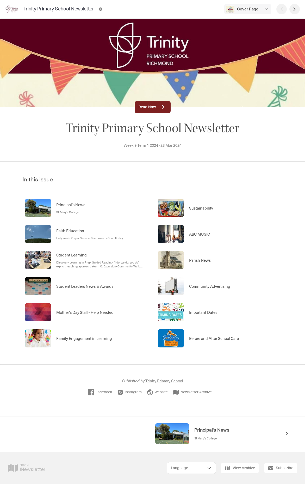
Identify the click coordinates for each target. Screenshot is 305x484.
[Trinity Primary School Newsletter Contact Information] (100, 9)
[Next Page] (294, 9)
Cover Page (247, 9)
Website (157, 392)
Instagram (129, 392)
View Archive (240, 468)
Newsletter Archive (192, 392)
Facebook (100, 392)
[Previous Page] (281, 9)
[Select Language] (191, 468)
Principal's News (211, 430)
